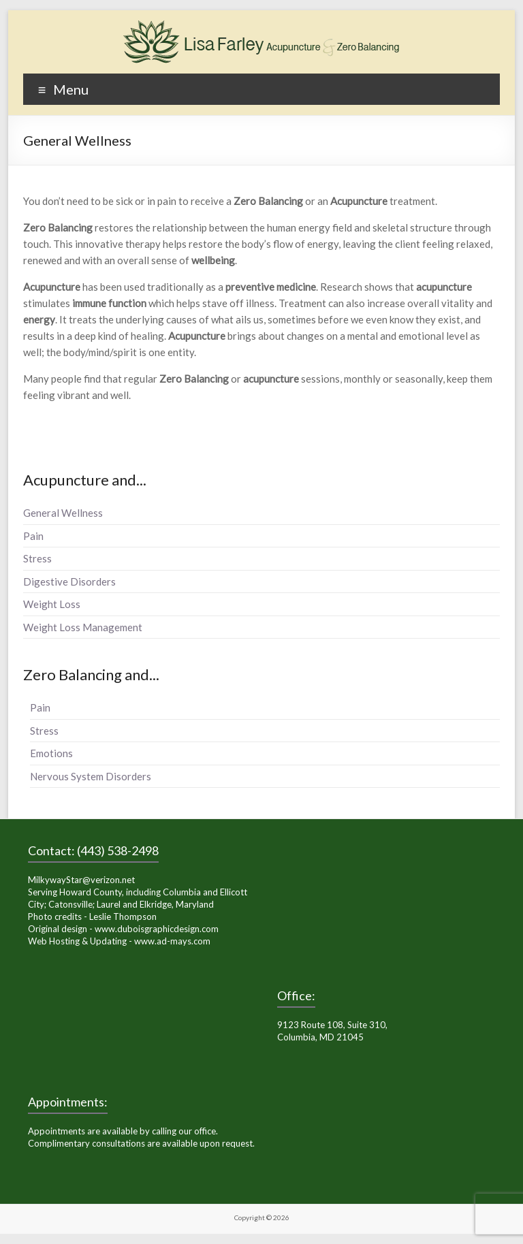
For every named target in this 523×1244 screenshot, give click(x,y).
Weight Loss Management (82, 627)
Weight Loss (51, 604)
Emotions (51, 753)
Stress (37, 558)
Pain (33, 536)
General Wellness (63, 513)
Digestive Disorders (69, 581)
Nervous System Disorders (90, 776)
